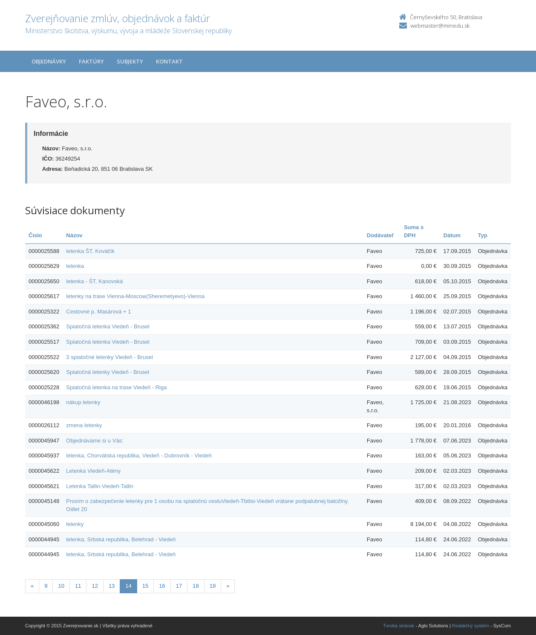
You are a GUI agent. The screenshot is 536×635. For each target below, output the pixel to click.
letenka (75, 266)
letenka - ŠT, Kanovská (94, 281)
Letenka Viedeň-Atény (93, 471)
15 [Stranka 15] (145, 586)
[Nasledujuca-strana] (228, 586)
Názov (74, 235)
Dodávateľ (380, 235)
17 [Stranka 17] (179, 586)
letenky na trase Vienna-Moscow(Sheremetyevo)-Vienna (135, 296)
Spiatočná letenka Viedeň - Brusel (108, 326)
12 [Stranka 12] (95, 586)
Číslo (35, 235)
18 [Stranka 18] (196, 586)
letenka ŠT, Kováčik (90, 251)
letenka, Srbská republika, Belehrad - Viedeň (121, 539)
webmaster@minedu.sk (440, 25)
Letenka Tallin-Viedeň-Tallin (99, 486)
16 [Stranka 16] (162, 586)
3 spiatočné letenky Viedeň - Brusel (109, 357)
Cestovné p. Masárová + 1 (98, 311)
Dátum (452, 235)
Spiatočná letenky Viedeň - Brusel (107, 372)
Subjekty (130, 61)
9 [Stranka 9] (45, 586)
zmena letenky (84, 425)
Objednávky (49, 61)
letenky (75, 524)
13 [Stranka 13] (112, 586)
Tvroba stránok (398, 625)
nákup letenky (83, 402)
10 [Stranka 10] (61, 586)
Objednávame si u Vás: (94, 440)
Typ (482, 235)
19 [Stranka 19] (213, 586)
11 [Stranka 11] (78, 586)
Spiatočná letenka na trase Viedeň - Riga (116, 387)
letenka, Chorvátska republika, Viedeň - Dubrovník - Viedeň (138, 455)
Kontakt (169, 61)
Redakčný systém (470, 625)
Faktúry (91, 61)
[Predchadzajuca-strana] (32, 586)
